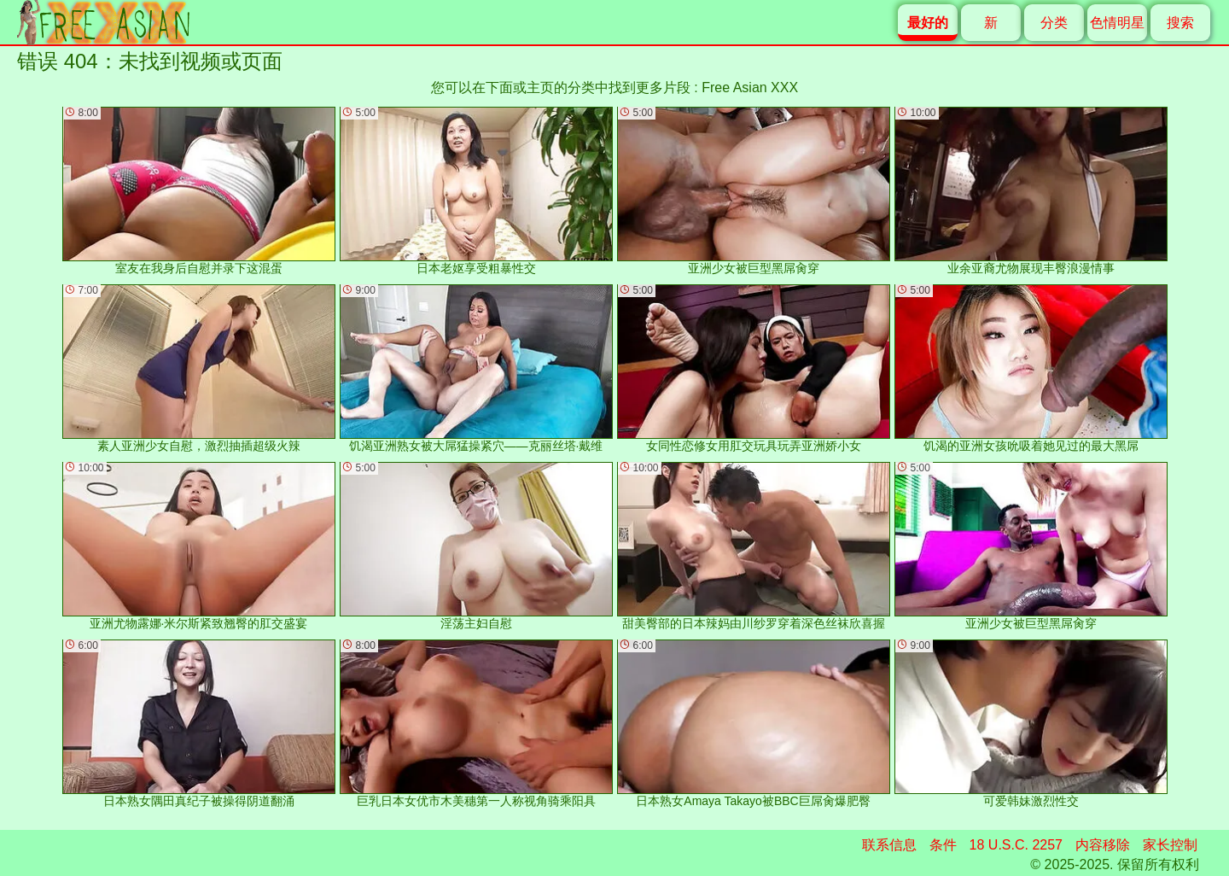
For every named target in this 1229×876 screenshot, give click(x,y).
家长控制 (1170, 845)
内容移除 (1102, 845)
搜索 (1180, 22)
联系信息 (889, 845)
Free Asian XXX (750, 87)
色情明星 (1117, 22)
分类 (1054, 22)
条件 (943, 845)
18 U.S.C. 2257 (1016, 845)
